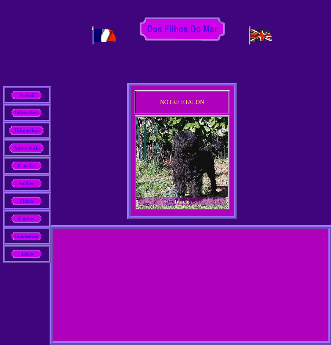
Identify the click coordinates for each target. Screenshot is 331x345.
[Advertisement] (190, 284)
